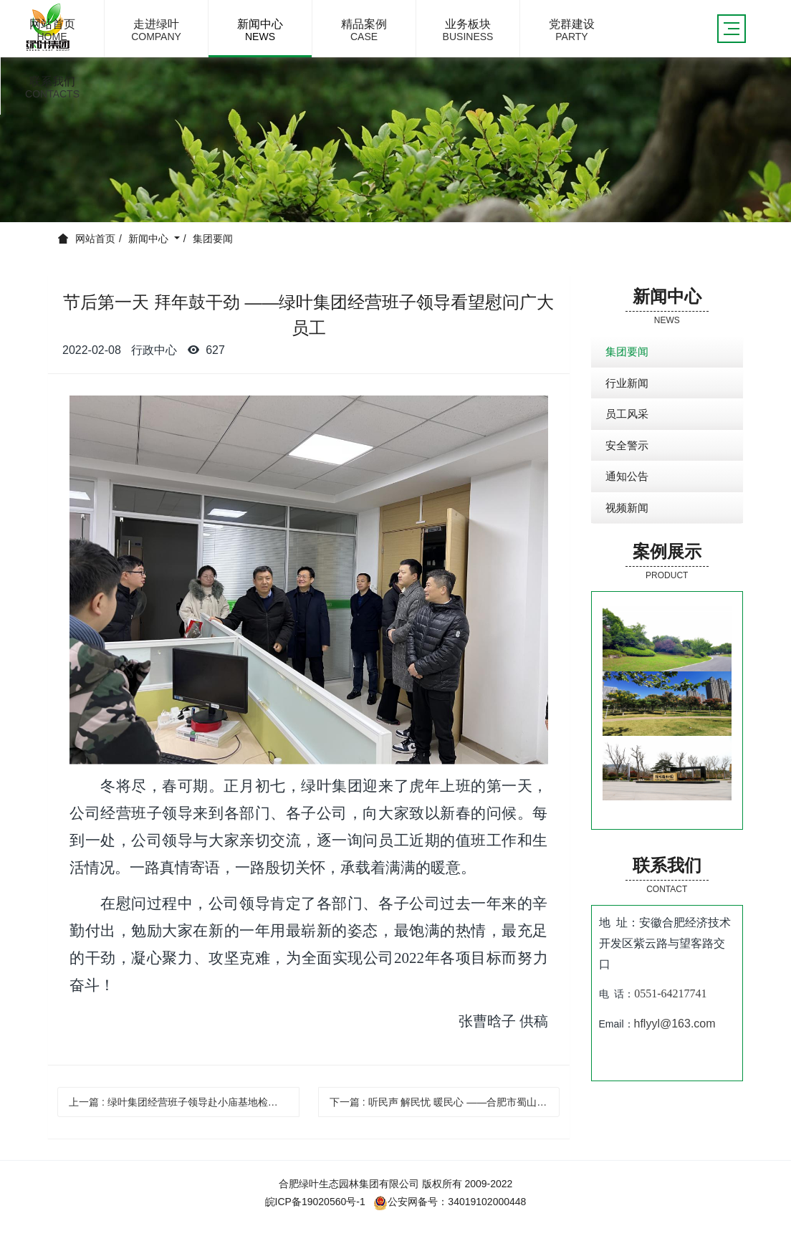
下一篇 (445, 1102)
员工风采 (626, 414)
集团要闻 (213, 238)
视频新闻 (626, 508)
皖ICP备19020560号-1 (315, 1201)
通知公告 (626, 476)
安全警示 (626, 445)
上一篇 (184, 1102)
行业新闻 (626, 383)
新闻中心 (149, 238)
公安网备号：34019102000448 (449, 1201)
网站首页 (95, 239)
